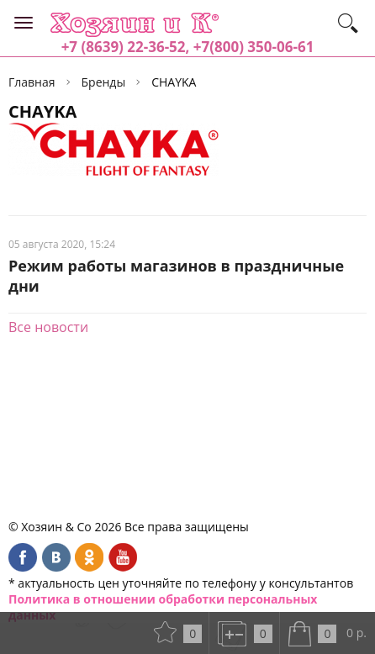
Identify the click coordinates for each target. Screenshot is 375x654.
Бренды (104, 82)
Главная (31, 82)
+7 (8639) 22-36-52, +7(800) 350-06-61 (187, 46)
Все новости (48, 327)
